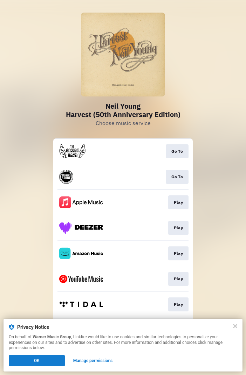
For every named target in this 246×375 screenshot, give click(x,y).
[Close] (235, 326)
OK (37, 360)
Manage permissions (93, 360)
